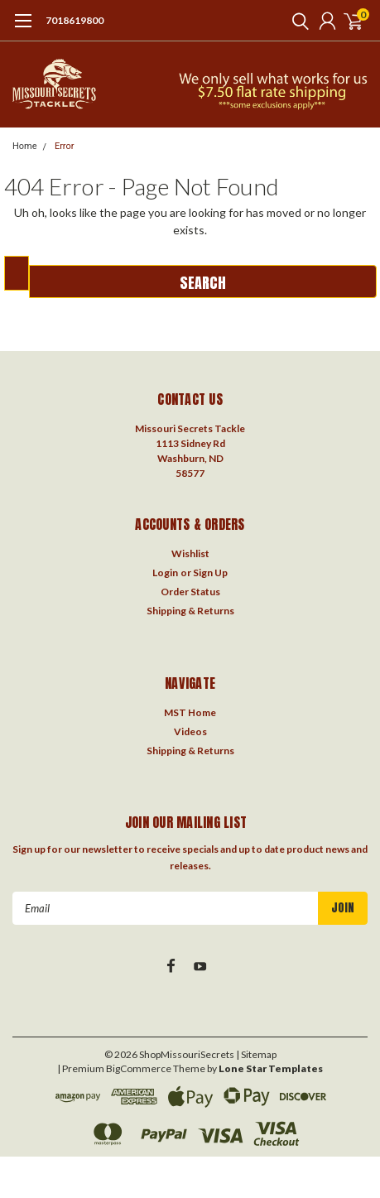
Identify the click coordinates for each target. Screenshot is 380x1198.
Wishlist (190, 553)
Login (165, 572)
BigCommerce (138, 1068)
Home (24, 146)
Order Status (190, 591)
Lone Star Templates (271, 1068)
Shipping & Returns (190, 610)
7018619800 (74, 20)
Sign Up (210, 572)
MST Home (190, 712)
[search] (296, 20)
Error (65, 146)
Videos (190, 731)
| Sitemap (256, 1054)
